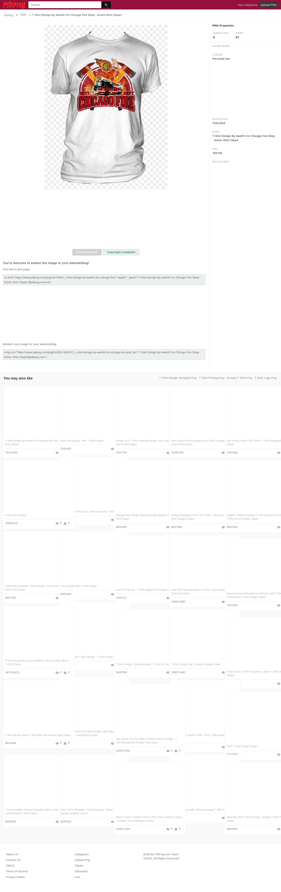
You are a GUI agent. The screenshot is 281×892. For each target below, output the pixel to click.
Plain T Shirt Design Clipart (242, 746)
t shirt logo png (265, 377)
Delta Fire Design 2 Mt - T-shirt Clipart (82, 440)
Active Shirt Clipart (15, 515)
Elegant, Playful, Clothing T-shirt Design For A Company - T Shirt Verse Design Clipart (249, 519)
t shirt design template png (177, 377)
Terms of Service (17, 871)
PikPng (9, 15)
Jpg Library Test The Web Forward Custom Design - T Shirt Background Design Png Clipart (140, 742)
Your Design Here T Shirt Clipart (78, 586)
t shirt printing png (211, 377)
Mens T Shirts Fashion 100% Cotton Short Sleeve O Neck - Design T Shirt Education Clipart (140, 821)
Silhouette (81, 871)
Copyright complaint (121, 252)
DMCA (10, 865)
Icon (77, 877)
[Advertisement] (106, 220)
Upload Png (82, 860)
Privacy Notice (15, 877)
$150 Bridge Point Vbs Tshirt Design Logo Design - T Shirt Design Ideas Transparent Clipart (84, 735)
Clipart (79, 865)
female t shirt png (239, 377)
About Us (12, 854)
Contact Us (13, 860)
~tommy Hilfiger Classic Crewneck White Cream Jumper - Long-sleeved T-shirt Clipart (28, 813)
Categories (82, 854)
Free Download (87, 252)
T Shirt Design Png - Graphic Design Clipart (196, 664)
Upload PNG (268, 4)
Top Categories (248, 4)
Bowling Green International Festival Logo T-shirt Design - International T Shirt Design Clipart (250, 597)
